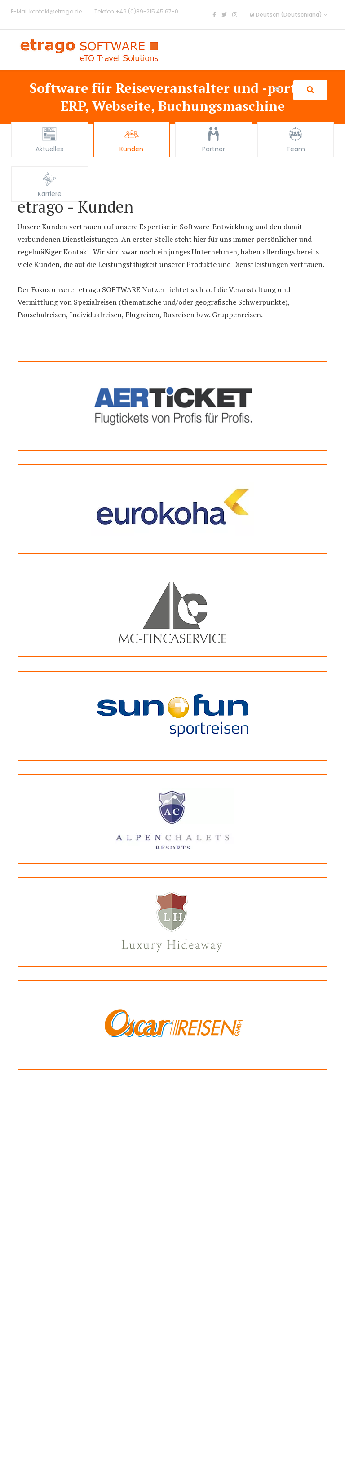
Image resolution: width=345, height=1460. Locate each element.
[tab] (49, 139)
